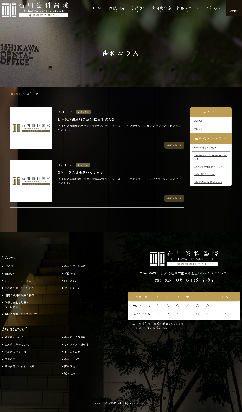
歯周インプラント (75, 359)
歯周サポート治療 (75, 266)
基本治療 (10, 359)
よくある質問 (72, 352)
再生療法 (69, 366)
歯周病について (14, 337)
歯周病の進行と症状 (17, 344)
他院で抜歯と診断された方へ (22, 314)
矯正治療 (69, 373)
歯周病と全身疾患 (75, 337)
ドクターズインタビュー (19, 281)
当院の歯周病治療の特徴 (19, 295)
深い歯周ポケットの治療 (19, 366)
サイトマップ (72, 288)
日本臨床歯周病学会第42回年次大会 (86, 119)
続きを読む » (174, 144)
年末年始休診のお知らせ (205, 147)
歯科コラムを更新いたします (81, 172)
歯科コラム (83, 111)
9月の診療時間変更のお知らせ (208, 166)
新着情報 (198, 121)
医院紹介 (10, 273)
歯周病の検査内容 (15, 352)
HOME (97, 7)
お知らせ (213, 7)
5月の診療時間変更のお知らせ (208, 182)
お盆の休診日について (204, 174)
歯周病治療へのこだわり (19, 288)
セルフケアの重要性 (76, 344)
